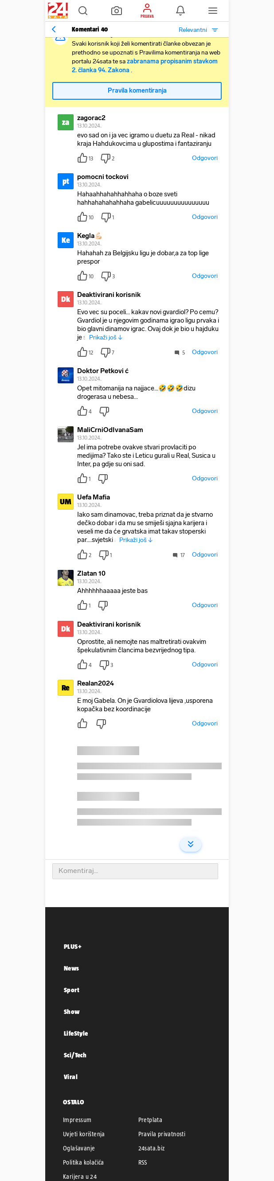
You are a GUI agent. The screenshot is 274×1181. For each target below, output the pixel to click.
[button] (83, 10)
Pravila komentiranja (137, 90)
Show (72, 1011)
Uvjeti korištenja (84, 1134)
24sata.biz (151, 1148)
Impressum (77, 1119)
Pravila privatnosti (162, 1134)
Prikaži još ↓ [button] (105, 337)
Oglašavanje (79, 1148)
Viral (71, 1076)
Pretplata (150, 1119)
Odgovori (205, 158)
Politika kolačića (83, 1162)
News (71, 968)
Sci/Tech (75, 1055)
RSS (142, 1162)
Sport (71, 990)
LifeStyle (76, 1033)
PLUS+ (73, 946)
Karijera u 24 (80, 1176)
